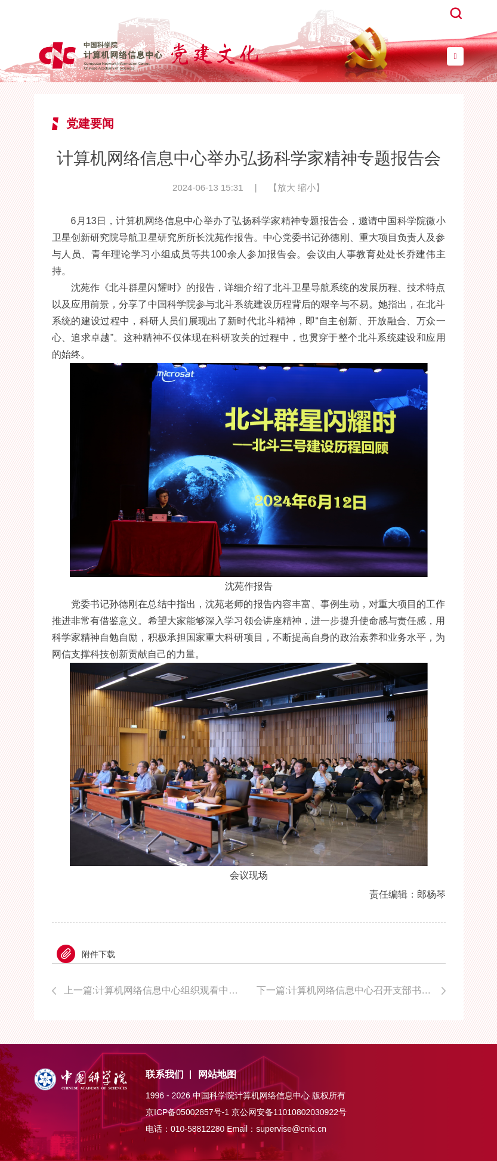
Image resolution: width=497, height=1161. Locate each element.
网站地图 (217, 1074)
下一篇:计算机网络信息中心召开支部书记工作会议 (351, 990)
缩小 (307, 187)
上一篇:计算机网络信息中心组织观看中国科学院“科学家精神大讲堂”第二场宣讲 (152, 990)
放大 (286, 187)
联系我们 (165, 1074)
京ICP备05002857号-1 (187, 1112)
